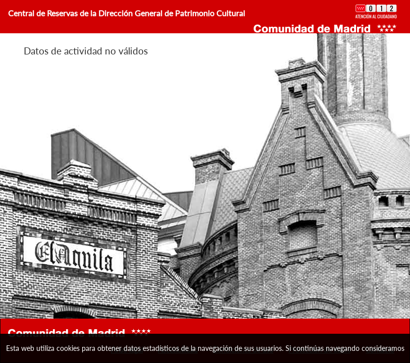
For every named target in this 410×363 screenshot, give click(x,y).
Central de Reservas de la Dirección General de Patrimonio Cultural (126, 13)
